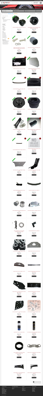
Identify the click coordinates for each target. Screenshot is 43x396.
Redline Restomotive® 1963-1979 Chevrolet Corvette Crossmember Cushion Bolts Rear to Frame (19, 48)
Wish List (33, 389)
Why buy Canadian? (4, 391)
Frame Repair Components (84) (6, 19)
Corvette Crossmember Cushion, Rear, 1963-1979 (34, 109)
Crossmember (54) (5, 20)
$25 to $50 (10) (4, 34)
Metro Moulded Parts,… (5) (5, 40)
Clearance (3, 27)
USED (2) (3, 30)
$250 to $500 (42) (4, 36)
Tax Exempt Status (4, 390)
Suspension (9, 13)
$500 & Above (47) (4, 37)
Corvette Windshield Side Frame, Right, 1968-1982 (19, 149)
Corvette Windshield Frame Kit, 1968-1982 (34, 230)
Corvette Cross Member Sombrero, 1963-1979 (19, 109)
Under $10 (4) (3, 32)
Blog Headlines (24, 390)
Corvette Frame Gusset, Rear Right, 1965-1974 (19, 271)
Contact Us (6, 0)
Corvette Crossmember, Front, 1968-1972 (34, 190)
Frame (12, 13)
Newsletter (33, 390)
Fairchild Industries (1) (5, 42)
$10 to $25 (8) (4, 33)
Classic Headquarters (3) (5, 41)
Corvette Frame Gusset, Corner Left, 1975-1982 (19, 68)
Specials (23, 389)
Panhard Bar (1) (4, 21)
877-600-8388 (3, 0)
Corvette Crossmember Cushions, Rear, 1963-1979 (19, 27)
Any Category (3, 17)
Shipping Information (4, 389)
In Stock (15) (4, 25)
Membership (33, 391)
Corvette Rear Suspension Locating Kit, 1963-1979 (34, 210)
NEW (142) (3, 29)
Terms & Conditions (4, 393)
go (8, 38)
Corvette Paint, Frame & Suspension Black (19, 332)
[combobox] (7, 11)
